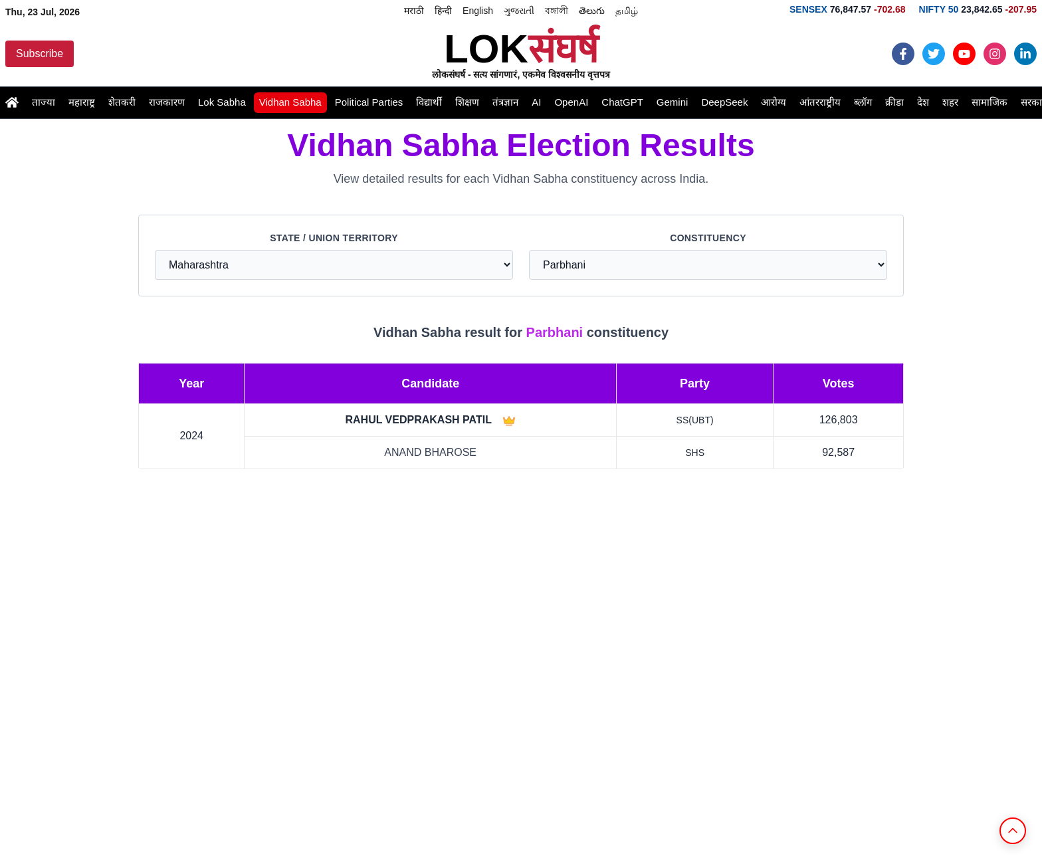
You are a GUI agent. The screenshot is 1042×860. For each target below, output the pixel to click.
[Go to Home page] (12, 102)
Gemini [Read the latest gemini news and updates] (672, 102)
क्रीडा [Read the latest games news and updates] (894, 102)
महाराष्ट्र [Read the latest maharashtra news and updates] (81, 102)
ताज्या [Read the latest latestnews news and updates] (43, 102)
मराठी (414, 10)
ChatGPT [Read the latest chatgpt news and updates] (622, 102)
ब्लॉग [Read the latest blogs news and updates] (863, 102)
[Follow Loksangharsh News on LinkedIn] (1025, 54)
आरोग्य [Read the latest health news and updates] (773, 102)
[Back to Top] (1012, 830)
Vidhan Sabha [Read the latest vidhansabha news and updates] (290, 102)
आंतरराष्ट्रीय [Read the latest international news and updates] (820, 102)
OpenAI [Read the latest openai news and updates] (571, 102)
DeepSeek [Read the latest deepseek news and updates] (724, 102)
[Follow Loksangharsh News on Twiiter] (933, 54)
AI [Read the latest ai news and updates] (536, 102)
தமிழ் (626, 10)
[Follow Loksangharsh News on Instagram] (995, 54)
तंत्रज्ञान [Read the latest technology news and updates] (505, 102)
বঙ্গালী (556, 10)
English (478, 10)
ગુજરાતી (519, 10)
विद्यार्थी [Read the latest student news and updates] (429, 102)
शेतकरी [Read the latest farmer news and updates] (122, 102)
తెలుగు (592, 10)
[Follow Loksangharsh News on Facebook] (903, 54)
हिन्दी (443, 10)
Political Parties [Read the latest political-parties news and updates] (369, 102)
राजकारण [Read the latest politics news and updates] (167, 102)
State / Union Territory (334, 238)
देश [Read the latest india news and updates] (923, 102)
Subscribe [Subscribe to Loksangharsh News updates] (39, 53)
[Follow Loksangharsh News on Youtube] (964, 54)
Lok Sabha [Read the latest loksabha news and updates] (222, 102)
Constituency (708, 238)
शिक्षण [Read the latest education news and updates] (467, 102)
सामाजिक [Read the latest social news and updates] (989, 102)
